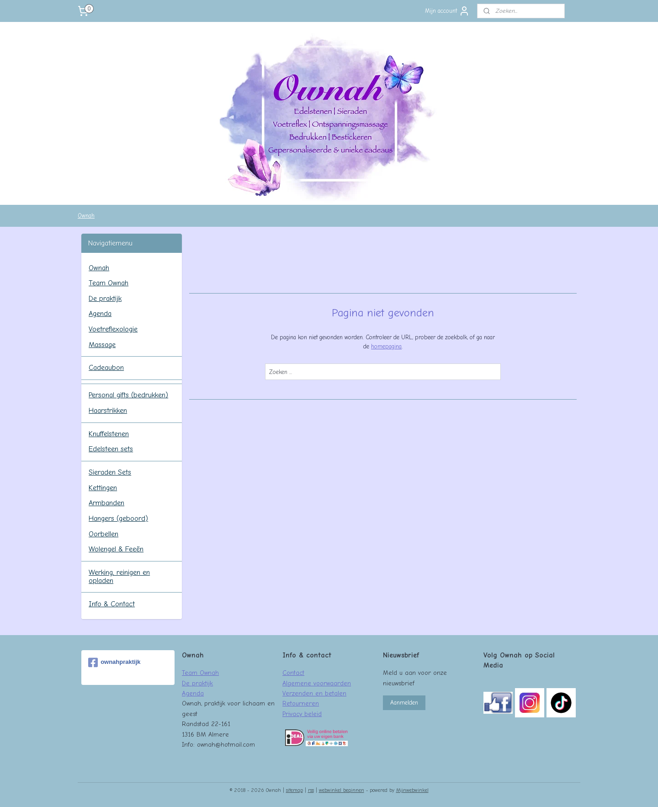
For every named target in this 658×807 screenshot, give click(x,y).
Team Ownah (108, 283)
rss (311, 790)
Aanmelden (404, 702)
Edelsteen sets (111, 449)
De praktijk (105, 298)
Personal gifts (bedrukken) (128, 395)
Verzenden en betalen (314, 693)
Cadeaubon (106, 367)
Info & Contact (112, 604)
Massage (102, 345)
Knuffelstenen (109, 434)
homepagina (386, 346)
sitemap (294, 790)
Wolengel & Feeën (116, 549)
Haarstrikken (108, 410)
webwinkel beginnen (341, 790)
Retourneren (300, 703)
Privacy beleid (302, 713)
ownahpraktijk (114, 662)
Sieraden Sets (110, 472)
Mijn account (447, 10)
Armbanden (106, 503)
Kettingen (103, 488)
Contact (293, 672)
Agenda (100, 314)
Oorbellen (103, 534)
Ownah (86, 215)
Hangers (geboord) (118, 518)
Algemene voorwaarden (316, 683)
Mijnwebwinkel (412, 790)
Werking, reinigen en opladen (119, 576)
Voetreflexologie (113, 329)
